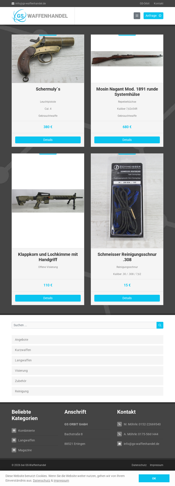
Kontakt (158, 3)
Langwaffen (23, 360)
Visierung (21, 370)
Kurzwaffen (23, 350)
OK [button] (154, 478)
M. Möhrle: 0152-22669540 (142, 424)
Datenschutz (41, 480)
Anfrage (153, 15)
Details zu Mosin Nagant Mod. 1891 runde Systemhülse (127, 91)
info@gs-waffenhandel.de (29, 3)
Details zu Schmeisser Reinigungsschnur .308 (127, 229)
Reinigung (22, 391)
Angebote (21, 339)
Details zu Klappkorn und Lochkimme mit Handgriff (48, 229)
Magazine (25, 450)
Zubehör (20, 381)
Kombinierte (26, 430)
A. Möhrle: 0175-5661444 (141, 434)
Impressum (61, 480)
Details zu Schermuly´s (48, 91)
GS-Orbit (144, 3)
